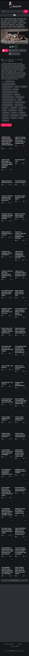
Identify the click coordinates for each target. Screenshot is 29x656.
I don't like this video (13, 47)
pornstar (5, 120)
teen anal (22, 107)
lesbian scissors (7, 94)
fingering (23, 115)
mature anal (20, 97)
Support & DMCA (9, 644)
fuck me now (6, 89)
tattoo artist (19, 105)
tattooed (5, 107)
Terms (19, 644)
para (19, 99)
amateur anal (9, 81)
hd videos (5, 118)
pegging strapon (7, 102)
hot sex (15, 89)
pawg (20, 118)
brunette (22, 112)
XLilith (12, 651)
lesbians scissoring (8, 97)
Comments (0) (16, 54)
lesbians (17, 94)
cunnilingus (14, 115)
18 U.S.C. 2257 (14, 646)
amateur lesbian (7, 86)
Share (24, 50)
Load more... (14, 580)
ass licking (6, 112)
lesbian (14, 118)
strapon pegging (7, 105)
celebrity (5, 115)
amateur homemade (8, 84)
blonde (14, 112)
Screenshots (15, 50)
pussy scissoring (20, 102)
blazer (17, 86)
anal (20, 110)
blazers (24, 86)
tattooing (13, 107)
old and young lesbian (9, 99)
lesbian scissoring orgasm (10, 92)
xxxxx (4, 110)
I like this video (10, 47)
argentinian (13, 110)
